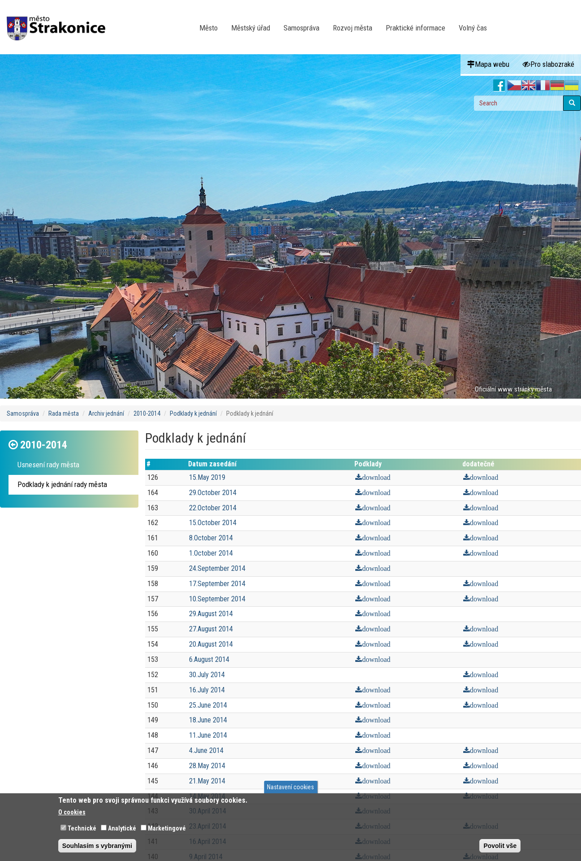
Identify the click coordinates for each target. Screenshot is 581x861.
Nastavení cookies (290, 787)
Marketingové (167, 828)
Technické (82, 828)
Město (208, 27)
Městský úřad (250, 27)
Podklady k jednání (193, 413)
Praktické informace (415, 27)
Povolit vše (499, 845)
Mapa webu (488, 64)
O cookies (72, 812)
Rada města (63, 413)
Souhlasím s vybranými (97, 845)
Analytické (122, 828)
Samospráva (301, 27)
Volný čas (473, 27)
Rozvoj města (352, 27)
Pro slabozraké (548, 64)
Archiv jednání (106, 413)
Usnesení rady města (48, 464)
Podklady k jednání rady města (62, 484)
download (376, 477)
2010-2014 (146, 413)
